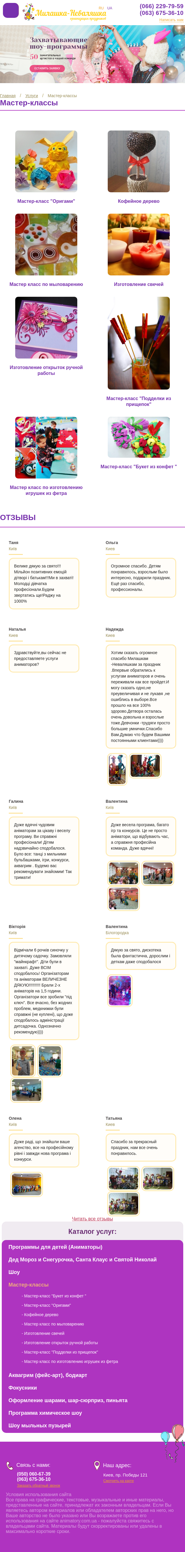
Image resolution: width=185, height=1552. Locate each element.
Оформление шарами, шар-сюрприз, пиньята (68, 1386)
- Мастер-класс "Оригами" (46, 1290)
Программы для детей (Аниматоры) (55, 1232)
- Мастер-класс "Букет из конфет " (54, 1281)
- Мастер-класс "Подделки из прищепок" (60, 1337)
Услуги (31, 95)
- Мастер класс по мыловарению (53, 1309)
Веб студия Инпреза (62, 1545)
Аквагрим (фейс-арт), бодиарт (47, 1361)
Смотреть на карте (118, 1466)
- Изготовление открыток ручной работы (60, 1328)
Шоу (14, 1258)
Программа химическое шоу (45, 1398)
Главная (8, 95)
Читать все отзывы (92, 1204)
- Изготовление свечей (43, 1318)
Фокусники (22, 1373)
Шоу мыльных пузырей (39, 1411)
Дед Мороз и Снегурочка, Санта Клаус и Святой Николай (82, 1245)
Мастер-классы (62, 95)
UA (109, 8)
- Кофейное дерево (40, 1300)
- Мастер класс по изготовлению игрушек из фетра (70, 1347)
